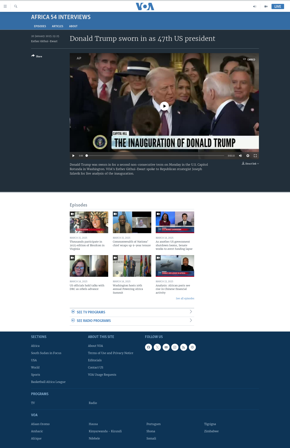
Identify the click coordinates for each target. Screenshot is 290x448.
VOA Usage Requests (102, 374)
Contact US (95, 367)
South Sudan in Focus (46, 353)
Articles (57, 26)
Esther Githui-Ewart (44, 41)
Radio (93, 403)
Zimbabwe (211, 431)
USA (34, 360)
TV (33, 403)
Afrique (36, 438)
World (35, 367)
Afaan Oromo (40, 424)
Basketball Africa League (48, 382)
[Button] (36, 57)
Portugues (153, 424)
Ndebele (94, 438)
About (73, 26)
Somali (151, 438)
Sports (35, 374)
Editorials (95, 360)
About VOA (95, 346)
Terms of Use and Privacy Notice (110, 353)
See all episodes (185, 298)
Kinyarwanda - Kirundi (105, 431)
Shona (150, 431)
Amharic (37, 431)
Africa (35, 346)
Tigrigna (210, 424)
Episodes (40, 26)
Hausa (93, 424)
